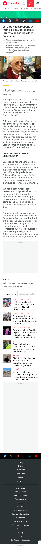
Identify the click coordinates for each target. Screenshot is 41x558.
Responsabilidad (20, 495)
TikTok (24, 20)
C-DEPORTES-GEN (20, 14)
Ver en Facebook (5, 456)
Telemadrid (20, 470)
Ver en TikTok (23, 456)
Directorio (20, 503)
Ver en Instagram (17, 456)
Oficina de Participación (20, 525)
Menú (37, 3)
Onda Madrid (26, 9)
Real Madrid (17, 286)
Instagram (17, 20)
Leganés (16, 369)
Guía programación (20, 481)
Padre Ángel (7, 286)
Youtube (37, 20)
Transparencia (20, 499)
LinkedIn (30, 20)
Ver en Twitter (11, 456)
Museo (16, 355)
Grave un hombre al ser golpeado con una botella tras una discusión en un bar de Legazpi (7, 344)
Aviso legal (20, 533)
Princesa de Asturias (26, 283)
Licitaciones (20, 518)
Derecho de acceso (21, 510)
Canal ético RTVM (20, 521)
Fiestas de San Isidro (22, 327)
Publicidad (20, 506)
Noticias (6, 9)
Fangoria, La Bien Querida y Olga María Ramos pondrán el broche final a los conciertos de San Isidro (7, 330)
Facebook (3, 20)
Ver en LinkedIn (30, 456)
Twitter (10, 20)
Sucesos (16, 341)
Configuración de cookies (20, 540)
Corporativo (21, 489)
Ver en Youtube (36, 456)
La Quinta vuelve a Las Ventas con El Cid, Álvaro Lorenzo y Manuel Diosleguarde (7, 302)
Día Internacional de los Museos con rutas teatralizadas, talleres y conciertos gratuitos (7, 358)
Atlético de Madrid (10, 283)
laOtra (20, 477)
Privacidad (20, 529)
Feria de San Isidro (21, 299)
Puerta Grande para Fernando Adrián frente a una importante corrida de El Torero (7, 316)
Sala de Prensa (20, 492)
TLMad (15, 9)
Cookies (20, 536)
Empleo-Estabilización (20, 514)
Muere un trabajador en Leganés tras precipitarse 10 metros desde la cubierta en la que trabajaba (7, 372)
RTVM (20, 463)
